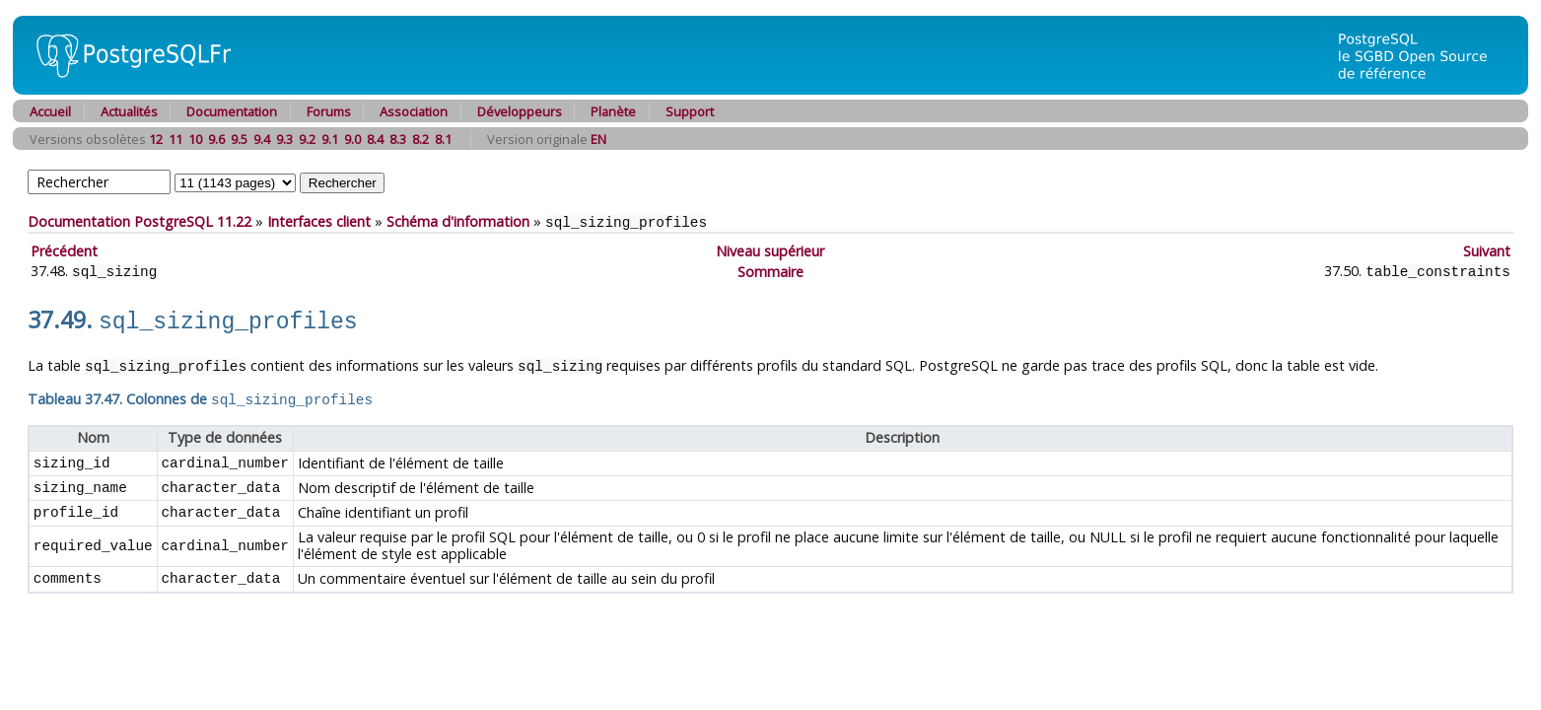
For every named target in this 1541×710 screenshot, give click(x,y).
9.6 (216, 139)
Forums (329, 111)
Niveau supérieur (770, 250)
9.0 (352, 139)
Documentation (231, 111)
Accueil (50, 111)
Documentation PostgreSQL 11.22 (139, 221)
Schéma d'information (457, 221)
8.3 (397, 139)
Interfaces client (319, 221)
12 (156, 139)
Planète (613, 111)
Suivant (1486, 250)
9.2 (307, 139)
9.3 (284, 139)
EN (598, 139)
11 (175, 139)
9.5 (239, 139)
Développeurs (519, 111)
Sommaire (770, 269)
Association (414, 111)
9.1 (329, 139)
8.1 (443, 139)
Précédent (64, 250)
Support (689, 111)
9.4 (261, 139)
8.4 (375, 139)
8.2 (420, 139)
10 (195, 139)
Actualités (129, 111)
